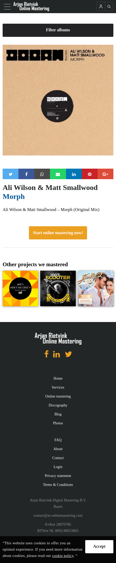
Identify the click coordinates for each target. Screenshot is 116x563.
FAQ (58, 440)
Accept (99, 546)
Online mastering (58, 396)
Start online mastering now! (58, 232)
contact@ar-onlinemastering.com (57, 515)
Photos (58, 423)
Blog (58, 414)
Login (58, 467)
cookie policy (62, 556)
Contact (58, 458)
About (58, 449)
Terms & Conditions (58, 485)
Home (57, 378)
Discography (58, 405)
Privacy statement (58, 476)
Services (58, 387)
